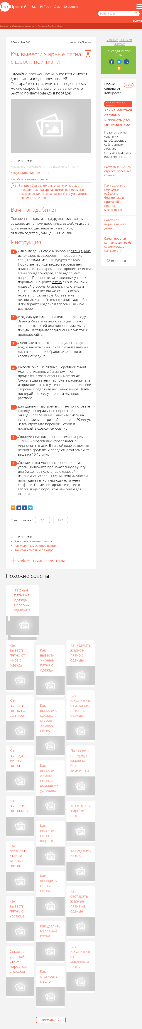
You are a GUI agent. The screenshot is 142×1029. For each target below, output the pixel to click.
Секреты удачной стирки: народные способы (18, 961)
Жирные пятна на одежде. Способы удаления (78, 600)
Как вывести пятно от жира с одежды (17, 655)
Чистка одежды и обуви (50, 25)
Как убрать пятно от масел (30, 179)
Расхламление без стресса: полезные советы (117, 171)
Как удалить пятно (80, 853)
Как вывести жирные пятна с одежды (47, 660)
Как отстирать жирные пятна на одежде (79, 901)
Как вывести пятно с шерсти (47, 833)
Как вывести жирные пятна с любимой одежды (48, 602)
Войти (137, 21)
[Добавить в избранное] (88, 53)
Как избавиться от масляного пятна (80, 956)
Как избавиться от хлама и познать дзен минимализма (118, 117)
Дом (57, 7)
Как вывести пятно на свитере (17, 708)
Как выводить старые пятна (48, 883)
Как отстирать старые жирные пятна (18, 855)
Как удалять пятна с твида (33, 541)
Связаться (119, 43)
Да (42, 520)
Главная (4, 25)
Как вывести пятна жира (20, 805)
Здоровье (71, 7)
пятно (57, 282)
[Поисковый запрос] (119, 13)
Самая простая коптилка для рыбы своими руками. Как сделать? (118, 244)
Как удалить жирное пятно (30, 173)
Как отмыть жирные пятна (80, 810)
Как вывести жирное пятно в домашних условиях (49, 778)
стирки (78, 321)
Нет (60, 520)
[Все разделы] (139, 6)
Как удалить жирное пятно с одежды (80, 653)
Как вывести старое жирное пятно (17, 600)
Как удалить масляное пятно (35, 546)
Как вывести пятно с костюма (17, 909)
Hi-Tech (45, 7)
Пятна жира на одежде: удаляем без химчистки (80, 760)
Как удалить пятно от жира (33, 550)
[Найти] (136, 13)
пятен (75, 251)
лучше (86, 251)
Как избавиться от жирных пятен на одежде (80, 705)
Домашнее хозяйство (23, 25)
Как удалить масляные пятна (50, 930)
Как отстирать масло (49, 976)
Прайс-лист (125, 39)
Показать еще (51, 1020)
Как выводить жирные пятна (18, 758)
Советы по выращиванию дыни (115, 224)
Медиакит (112, 39)
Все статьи (118, 261)
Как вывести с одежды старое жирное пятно (48, 718)
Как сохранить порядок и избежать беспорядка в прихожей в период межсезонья (114, 197)
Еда (33, 7)
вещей (42, 325)
